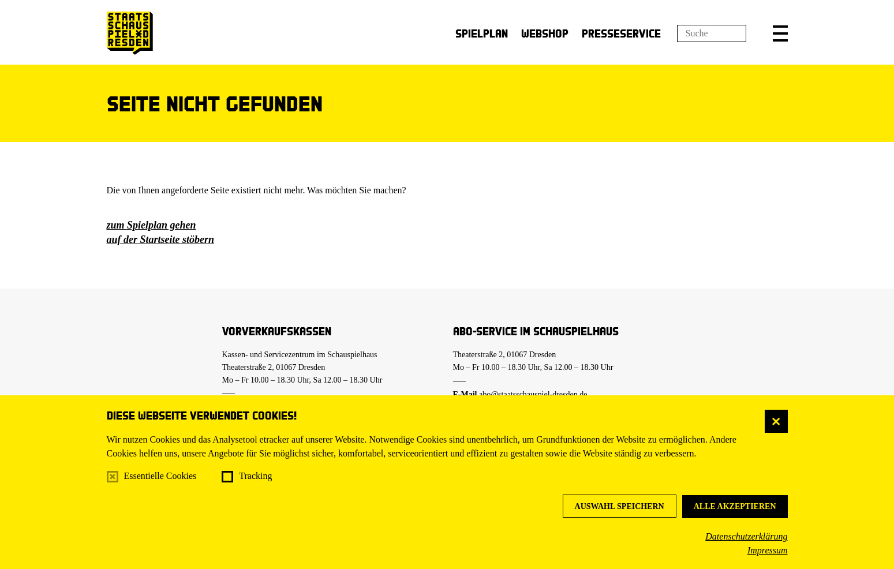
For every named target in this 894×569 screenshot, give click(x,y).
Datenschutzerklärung (746, 536)
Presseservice (621, 33)
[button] (780, 33)
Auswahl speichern (619, 506)
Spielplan (481, 33)
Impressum (767, 550)
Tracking (255, 476)
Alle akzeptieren (735, 506)
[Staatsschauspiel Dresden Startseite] (130, 33)
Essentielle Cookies (160, 476)
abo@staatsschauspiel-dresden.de (533, 394)
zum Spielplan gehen (151, 225)
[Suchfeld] (711, 33)
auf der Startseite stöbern (161, 239)
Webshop (544, 33)
